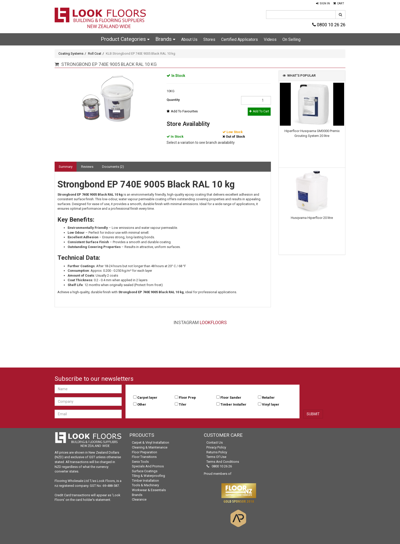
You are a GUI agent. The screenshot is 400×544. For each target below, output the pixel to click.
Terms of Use (216, 457)
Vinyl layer (270, 404)
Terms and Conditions (222, 462)
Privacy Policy (216, 447)
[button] (323, 3)
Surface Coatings (144, 471)
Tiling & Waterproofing (148, 476)
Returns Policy (216, 452)
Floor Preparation (144, 452)
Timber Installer (233, 404)
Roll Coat (94, 53)
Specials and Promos (148, 466)
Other (141, 404)
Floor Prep (187, 397)
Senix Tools (140, 462)
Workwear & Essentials (149, 490)
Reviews (87, 167)
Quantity (173, 100)
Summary (65, 167)
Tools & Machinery (145, 485)
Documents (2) (113, 167)
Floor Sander (230, 397)
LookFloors (213, 322)
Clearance (139, 499)
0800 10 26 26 (328, 24)
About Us (189, 39)
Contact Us (214, 442)
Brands (165, 39)
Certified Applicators (239, 39)
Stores (209, 39)
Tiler (182, 404)
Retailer (268, 397)
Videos (270, 39)
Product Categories (125, 39)
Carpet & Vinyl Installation (150, 442)
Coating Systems (70, 53)
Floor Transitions (144, 457)
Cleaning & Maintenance (149, 447)
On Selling (291, 39)
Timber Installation (145, 480)
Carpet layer (147, 397)
